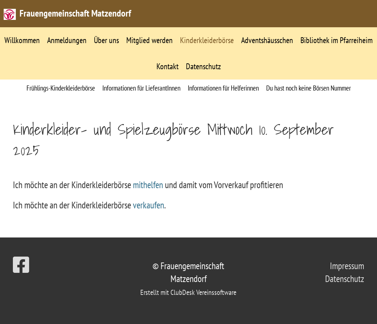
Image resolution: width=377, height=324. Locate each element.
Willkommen (22, 40)
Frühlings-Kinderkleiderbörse (61, 88)
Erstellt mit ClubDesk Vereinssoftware (188, 292)
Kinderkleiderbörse (207, 40)
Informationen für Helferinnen (223, 88)
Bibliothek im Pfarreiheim (336, 40)
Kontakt (167, 66)
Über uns (106, 40)
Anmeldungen (67, 40)
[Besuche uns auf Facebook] (21, 265)
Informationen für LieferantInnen (141, 88)
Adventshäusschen (267, 40)
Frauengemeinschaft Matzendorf (75, 13)
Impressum (347, 266)
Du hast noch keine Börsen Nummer (308, 88)
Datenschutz (203, 66)
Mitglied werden (149, 40)
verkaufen (148, 205)
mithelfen (149, 185)
